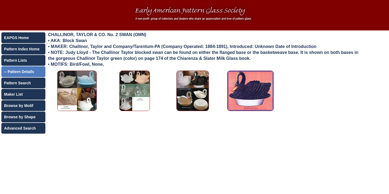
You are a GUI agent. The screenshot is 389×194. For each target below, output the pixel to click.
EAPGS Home (16, 38)
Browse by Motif (18, 105)
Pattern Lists (15, 60)
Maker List (13, 94)
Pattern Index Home (21, 49)
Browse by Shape (20, 117)
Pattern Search (17, 83)
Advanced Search (20, 128)
